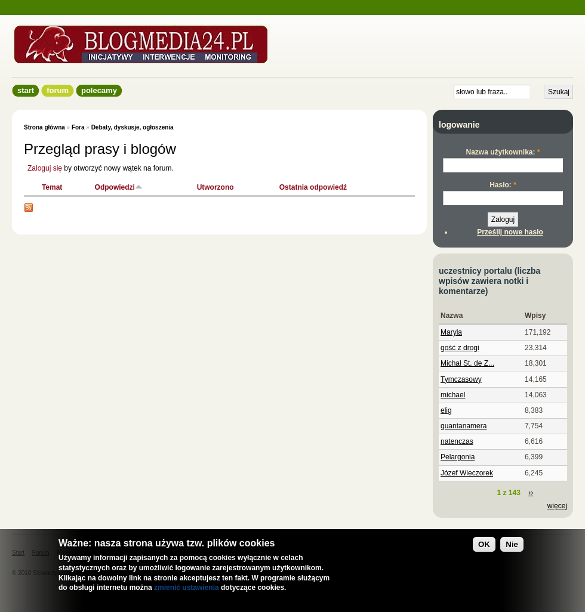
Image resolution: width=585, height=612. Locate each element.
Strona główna (44, 127)
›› (530, 493)
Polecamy (99, 90)
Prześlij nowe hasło (510, 232)
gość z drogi (460, 348)
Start (25, 90)
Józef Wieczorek (467, 473)
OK (484, 544)
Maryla (451, 332)
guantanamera (464, 426)
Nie (512, 544)
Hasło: (502, 185)
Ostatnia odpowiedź (313, 187)
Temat (52, 187)
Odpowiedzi (119, 187)
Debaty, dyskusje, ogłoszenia (132, 127)
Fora (78, 127)
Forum (58, 90)
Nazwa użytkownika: (503, 152)
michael (453, 395)
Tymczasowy (461, 379)
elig (446, 410)
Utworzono (215, 187)
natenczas (457, 441)
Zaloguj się (44, 168)
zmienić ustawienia (186, 587)
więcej (557, 506)
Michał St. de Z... (467, 363)
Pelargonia (458, 457)
